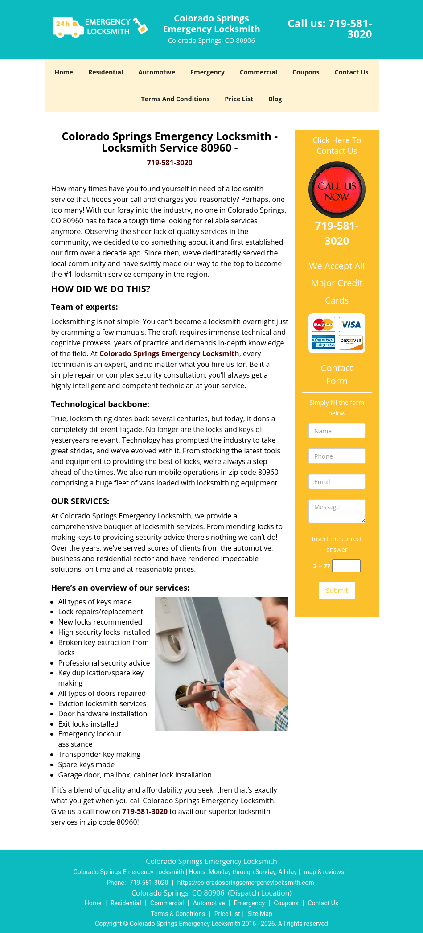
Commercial (258, 72)
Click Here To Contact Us (336, 145)
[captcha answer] (346, 565)
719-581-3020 (350, 28)
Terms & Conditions (178, 913)
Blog (275, 99)
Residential (105, 72)
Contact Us (352, 72)
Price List (239, 99)
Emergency (207, 72)
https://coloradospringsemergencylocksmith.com (245, 882)
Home (63, 72)
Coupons (305, 72)
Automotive (156, 72)
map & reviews (324, 871)
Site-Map (260, 913)
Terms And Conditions (175, 99)
